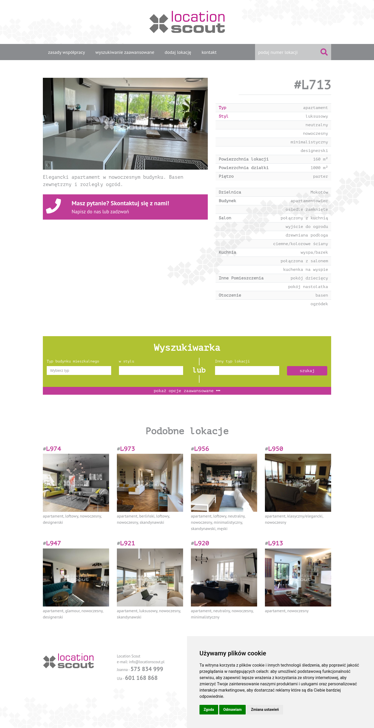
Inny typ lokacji (232, 361)
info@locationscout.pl (146, 661)
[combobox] (79, 370)
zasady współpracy (66, 52)
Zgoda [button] (209, 709)
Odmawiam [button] (232, 709)
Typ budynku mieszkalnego (73, 361)
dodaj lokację (178, 52)
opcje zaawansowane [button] (187, 390)
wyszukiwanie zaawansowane (124, 52)
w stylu (126, 361)
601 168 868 (141, 677)
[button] (55, 124)
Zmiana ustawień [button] (265, 709)
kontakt (209, 52)
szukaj (307, 370)
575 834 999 (146, 669)
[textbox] (79, 370)
